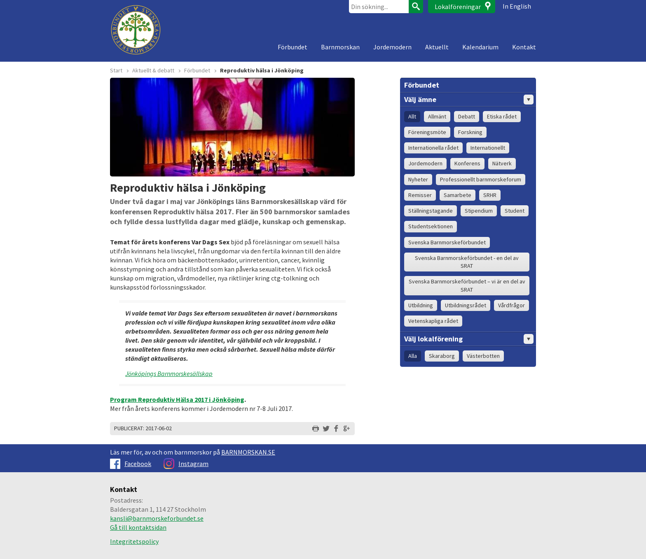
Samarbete (457, 195)
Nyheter (418, 179)
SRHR (489, 195)
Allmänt (437, 116)
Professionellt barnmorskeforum (480, 179)
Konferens (467, 163)
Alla (412, 356)
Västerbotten (483, 356)
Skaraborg (442, 356)
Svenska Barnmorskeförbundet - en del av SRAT (467, 261)
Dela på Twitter (326, 428)
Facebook (130, 463)
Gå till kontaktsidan (138, 527)
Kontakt (524, 47)
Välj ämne (469, 99)
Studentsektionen (430, 226)
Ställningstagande (430, 210)
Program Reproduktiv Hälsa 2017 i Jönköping (177, 399)
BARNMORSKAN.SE (248, 452)
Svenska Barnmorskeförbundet (447, 242)
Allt (412, 116)
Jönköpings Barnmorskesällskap (169, 373)
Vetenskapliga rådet (433, 321)
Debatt (466, 116)
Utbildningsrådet (465, 305)
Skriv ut (315, 428)
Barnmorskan (340, 47)
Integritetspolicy (134, 541)
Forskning (470, 132)
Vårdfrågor (511, 305)
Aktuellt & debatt (153, 70)
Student (514, 210)
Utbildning (420, 305)
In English (517, 6)
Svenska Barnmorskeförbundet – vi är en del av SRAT (467, 285)
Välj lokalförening (469, 339)
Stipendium (479, 210)
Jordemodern (392, 47)
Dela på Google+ (346, 428)
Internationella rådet (433, 147)
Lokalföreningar (458, 6)
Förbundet (292, 47)
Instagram (186, 463)
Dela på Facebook (336, 428)
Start (116, 70)
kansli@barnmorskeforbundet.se (157, 518)
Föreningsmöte (427, 132)
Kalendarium (480, 47)
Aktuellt (437, 47)
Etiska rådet (502, 116)
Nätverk (502, 163)
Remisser (420, 195)
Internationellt (487, 147)
